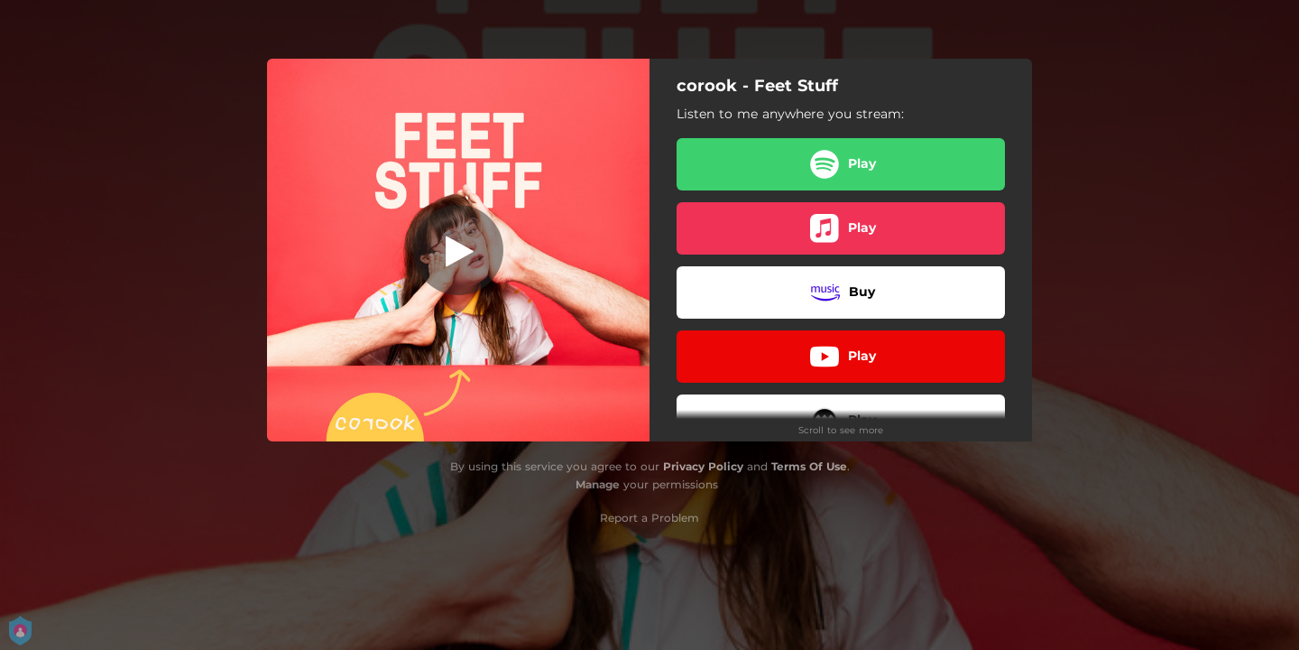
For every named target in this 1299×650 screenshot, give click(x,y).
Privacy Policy (703, 466)
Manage (598, 484)
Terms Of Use (809, 466)
